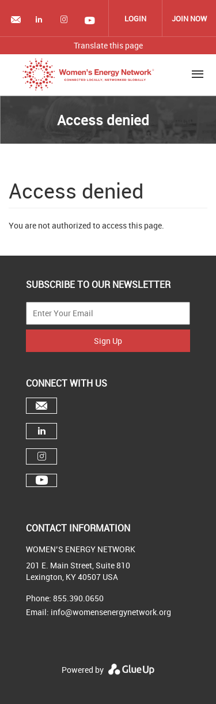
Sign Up (108, 340)
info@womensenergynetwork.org (111, 611)
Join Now (189, 18)
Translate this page (108, 45)
